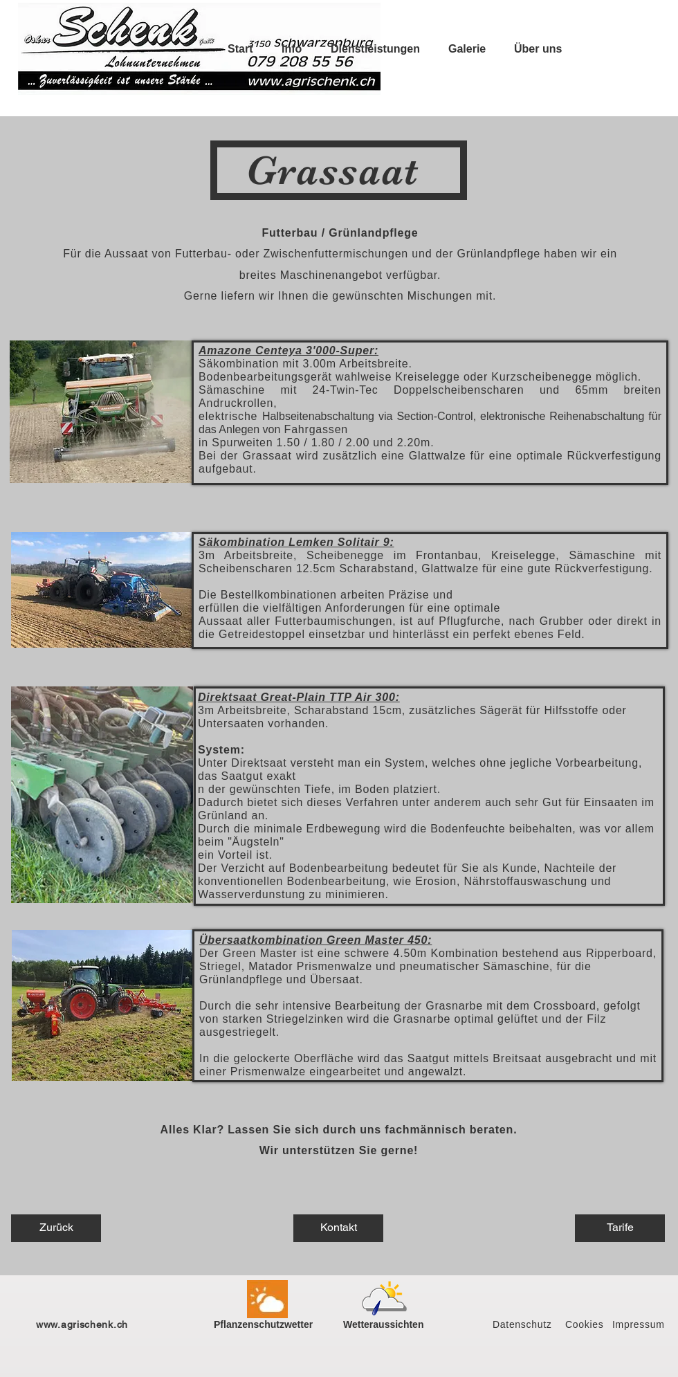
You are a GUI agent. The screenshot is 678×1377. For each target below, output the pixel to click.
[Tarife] (620, 1228)
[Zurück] (56, 1228)
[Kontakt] (338, 1228)
